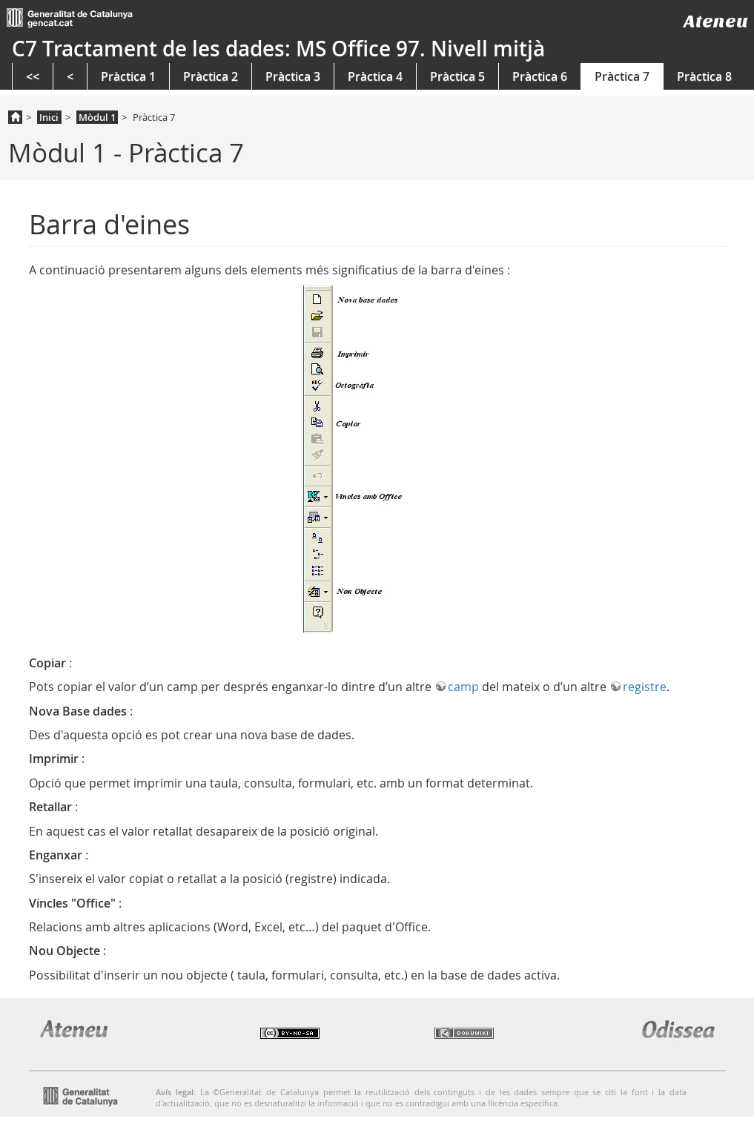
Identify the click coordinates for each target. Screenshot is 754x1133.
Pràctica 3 (292, 76)
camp (463, 686)
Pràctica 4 (375, 76)
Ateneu (716, 21)
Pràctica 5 (457, 76)
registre (645, 686)
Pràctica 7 (622, 76)
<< (32, 76)
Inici (49, 117)
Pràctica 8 (704, 76)
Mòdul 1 (97, 117)
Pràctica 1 (128, 76)
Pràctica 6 (539, 76)
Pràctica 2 (210, 76)
